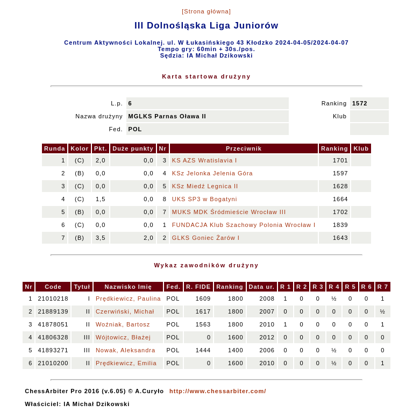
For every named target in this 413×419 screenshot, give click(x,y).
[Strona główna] (206, 11)
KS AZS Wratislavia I (204, 160)
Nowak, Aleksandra (125, 350)
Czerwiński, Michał (125, 311)
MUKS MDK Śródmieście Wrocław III (229, 212)
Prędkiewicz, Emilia (126, 363)
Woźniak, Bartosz (123, 324)
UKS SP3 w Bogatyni (204, 199)
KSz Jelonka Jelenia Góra (212, 173)
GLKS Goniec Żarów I (206, 238)
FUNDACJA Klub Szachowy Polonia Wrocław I (244, 225)
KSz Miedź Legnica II (205, 186)
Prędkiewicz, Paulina (128, 298)
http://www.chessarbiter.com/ (217, 391)
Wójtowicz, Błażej (123, 337)
